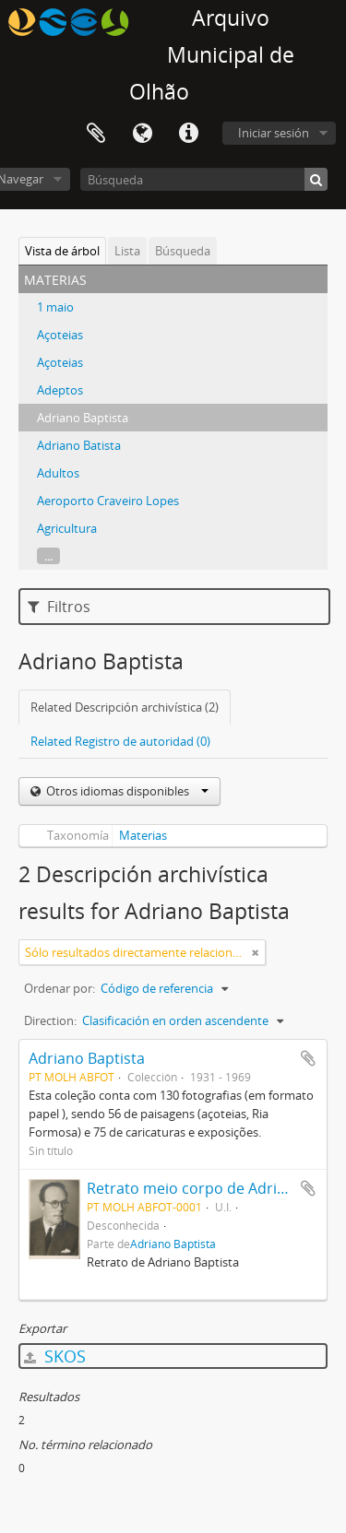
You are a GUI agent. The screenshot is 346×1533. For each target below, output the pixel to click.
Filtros (59, 606)
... (48, 556)
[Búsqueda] (204, 179)
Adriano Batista (79, 445)
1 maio (55, 307)
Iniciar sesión (273, 132)
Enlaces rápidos (188, 134)
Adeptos (60, 390)
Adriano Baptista (82, 417)
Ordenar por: (59, 988)
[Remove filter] (255, 952)
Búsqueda (182, 250)
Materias (143, 835)
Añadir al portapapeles (308, 1058)
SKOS (55, 1356)
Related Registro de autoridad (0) (120, 741)
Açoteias (60, 334)
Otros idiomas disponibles (126, 791)
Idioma (142, 134)
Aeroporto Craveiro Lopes (108, 500)
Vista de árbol (62, 250)
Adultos (58, 473)
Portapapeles (96, 134)
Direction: (50, 1020)
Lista (127, 250)
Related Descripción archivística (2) (124, 707)
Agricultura (67, 528)
